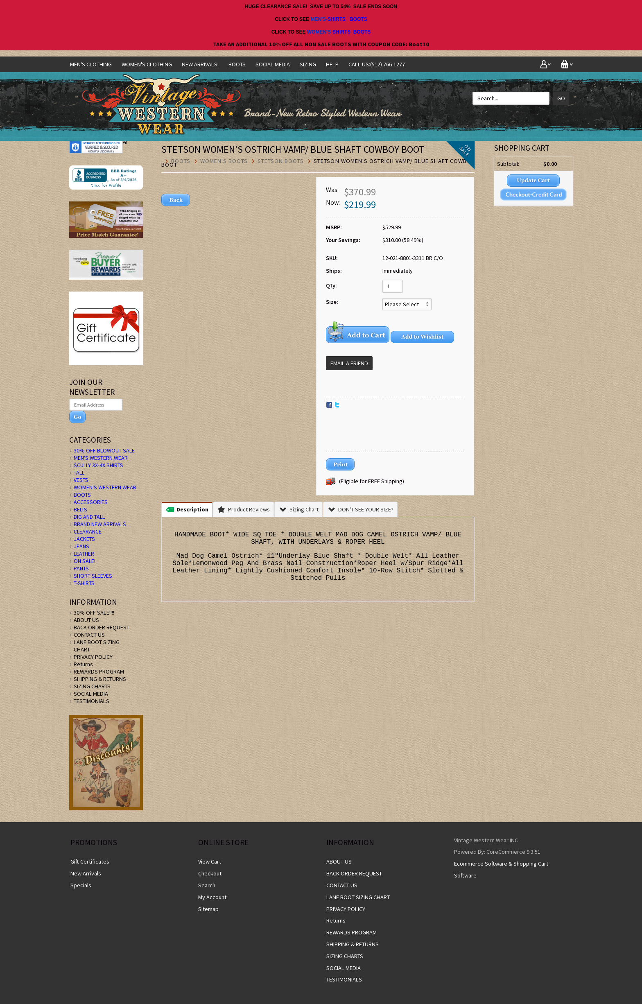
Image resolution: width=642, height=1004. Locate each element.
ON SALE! (84, 561)
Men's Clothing (91, 64)
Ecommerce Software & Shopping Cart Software (501, 869)
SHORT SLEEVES (93, 575)
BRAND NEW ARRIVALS (100, 524)
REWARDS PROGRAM (99, 671)
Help (332, 64)
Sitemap (208, 909)
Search (206, 885)
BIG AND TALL (89, 516)
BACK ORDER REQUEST (101, 627)
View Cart (209, 861)
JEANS (81, 546)
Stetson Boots (281, 161)
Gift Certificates (89, 861)
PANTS (81, 568)
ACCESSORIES (91, 502)
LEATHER (84, 553)
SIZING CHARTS (92, 686)
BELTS (80, 509)
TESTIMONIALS (91, 701)
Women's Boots (224, 161)
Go (561, 98)
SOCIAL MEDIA (272, 64)
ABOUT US (86, 620)
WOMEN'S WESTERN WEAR (105, 487)
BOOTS (358, 19)
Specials (80, 885)
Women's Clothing (147, 64)
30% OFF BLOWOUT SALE (104, 450)
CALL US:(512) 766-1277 (376, 64)
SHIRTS (337, 19)
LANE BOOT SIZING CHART (358, 897)
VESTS (81, 480)
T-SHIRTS (84, 583)
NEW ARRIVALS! (200, 64)
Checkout (210, 873)
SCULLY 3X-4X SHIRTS (98, 465)
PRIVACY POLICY (93, 656)
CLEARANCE (88, 531)
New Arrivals (85, 873)
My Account (212, 897)
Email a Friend (349, 363)
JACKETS (84, 539)
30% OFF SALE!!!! (94, 612)
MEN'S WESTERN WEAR (101, 457)
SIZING (308, 64)
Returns (83, 664)
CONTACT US (89, 634)
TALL (79, 472)
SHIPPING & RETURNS (100, 679)
